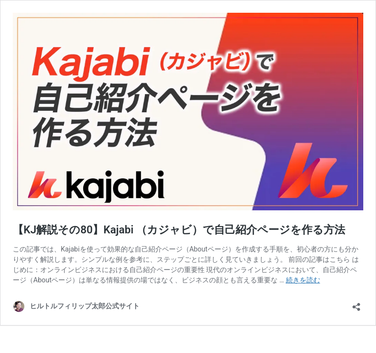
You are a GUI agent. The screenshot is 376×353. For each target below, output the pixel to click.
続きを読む (303, 280)
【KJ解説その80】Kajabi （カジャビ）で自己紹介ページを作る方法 (179, 230)
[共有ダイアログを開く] (356, 303)
